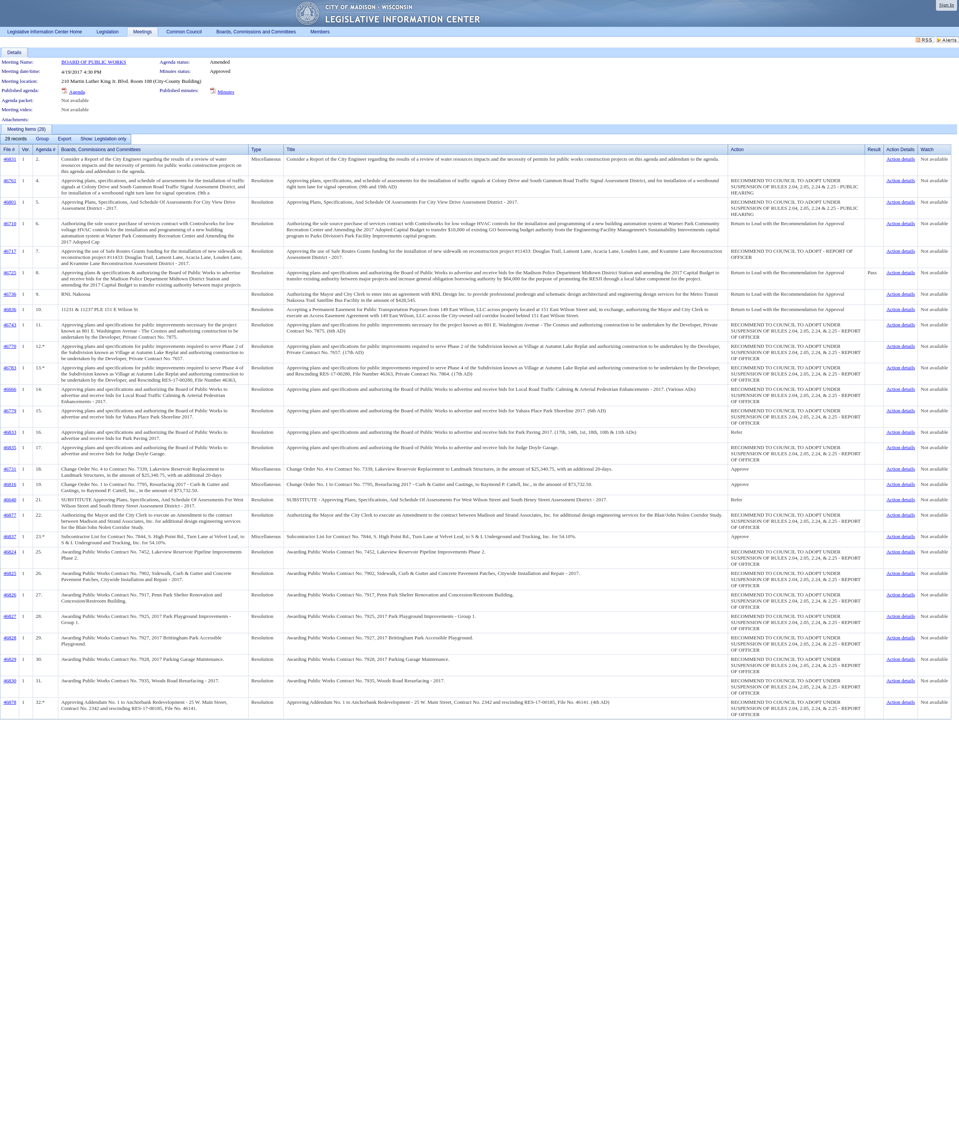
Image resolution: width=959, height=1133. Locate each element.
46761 (9, 180)
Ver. (26, 149)
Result (874, 149)
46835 (9, 447)
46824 (9, 552)
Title (291, 149)
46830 (9, 680)
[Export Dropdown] (64, 139)
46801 (9, 202)
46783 (9, 368)
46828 (9, 638)
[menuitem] (15, 139)
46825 (9, 573)
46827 (9, 616)
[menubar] (65, 139)
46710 (9, 223)
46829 (9, 659)
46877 (9, 515)
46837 (9, 536)
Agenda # (45, 149)
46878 (9, 702)
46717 (9, 251)
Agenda (77, 92)
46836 (9, 309)
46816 (9, 484)
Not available (75, 100)
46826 (9, 595)
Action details (900, 159)
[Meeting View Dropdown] (103, 139)
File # (9, 149)
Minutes (226, 92)
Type (256, 149)
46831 (9, 159)
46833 (9, 432)
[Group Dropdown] (42, 139)
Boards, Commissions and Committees (100, 149)
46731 (9, 469)
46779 (9, 410)
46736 (9, 294)
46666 (9, 389)
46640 (9, 499)
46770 (9, 346)
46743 (9, 325)
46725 (9, 272)
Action (737, 149)
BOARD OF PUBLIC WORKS (93, 62)
